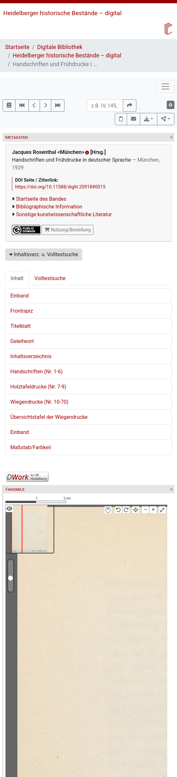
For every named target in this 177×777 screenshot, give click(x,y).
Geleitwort (22, 341)
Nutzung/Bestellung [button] (67, 229)
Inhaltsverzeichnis (31, 356)
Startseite (17, 47)
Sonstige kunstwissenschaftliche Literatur (64, 214)
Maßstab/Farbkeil (30, 447)
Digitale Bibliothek (60, 47)
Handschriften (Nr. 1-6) (36, 371)
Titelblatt (20, 326)
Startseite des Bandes (41, 199)
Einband (19, 296)
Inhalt (17, 278)
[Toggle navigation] (165, 86)
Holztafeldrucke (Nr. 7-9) (38, 387)
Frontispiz (21, 311)
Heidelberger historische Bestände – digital (62, 13)
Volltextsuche (49, 278)
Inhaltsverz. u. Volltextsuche (43, 254)
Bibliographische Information (49, 207)
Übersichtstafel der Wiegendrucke (49, 417)
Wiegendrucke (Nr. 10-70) (39, 402)
